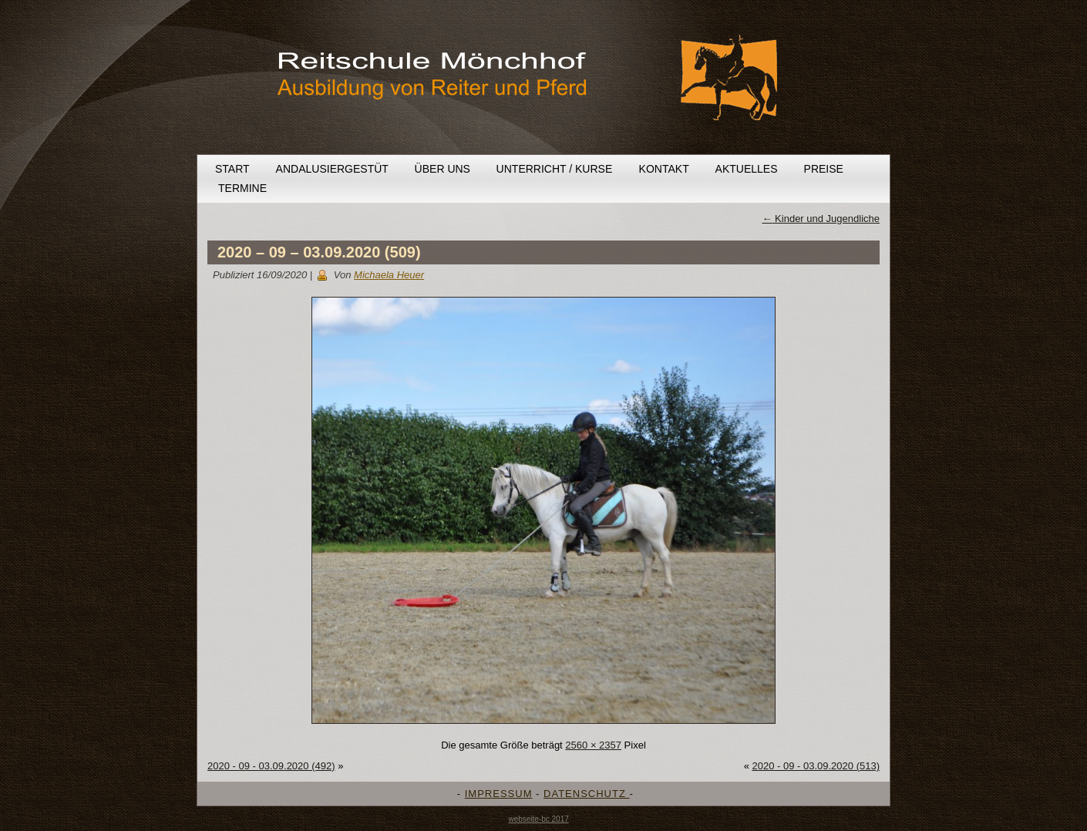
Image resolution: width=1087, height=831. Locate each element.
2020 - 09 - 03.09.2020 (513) (816, 766)
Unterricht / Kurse (554, 169)
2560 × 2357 (593, 745)
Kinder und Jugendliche (821, 218)
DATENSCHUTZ (586, 793)
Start (232, 169)
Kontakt (664, 169)
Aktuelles (746, 169)
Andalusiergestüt (332, 169)
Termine (242, 188)
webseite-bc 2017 (538, 819)
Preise (823, 169)
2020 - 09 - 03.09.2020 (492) (271, 766)
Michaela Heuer (389, 275)
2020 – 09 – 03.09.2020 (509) (319, 252)
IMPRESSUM (499, 793)
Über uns (442, 169)
